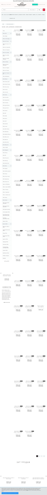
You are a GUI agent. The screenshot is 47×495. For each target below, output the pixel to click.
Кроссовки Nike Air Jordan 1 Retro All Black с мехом (41, 231)
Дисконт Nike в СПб (6, 227)
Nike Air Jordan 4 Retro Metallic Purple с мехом (29, 81)
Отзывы (11, 18)
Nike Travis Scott (6, 176)
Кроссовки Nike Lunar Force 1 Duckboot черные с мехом (29, 31)
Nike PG (4, 155)
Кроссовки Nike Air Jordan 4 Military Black (41, 56)
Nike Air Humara (6, 49)
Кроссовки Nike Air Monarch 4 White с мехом (18, 382)
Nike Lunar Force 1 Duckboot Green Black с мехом (29, 306)
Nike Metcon (5, 139)
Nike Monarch (5, 144)
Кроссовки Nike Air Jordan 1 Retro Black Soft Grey (41, 357)
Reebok (4, 258)
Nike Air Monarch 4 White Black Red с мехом (18, 357)
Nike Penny (5, 152)
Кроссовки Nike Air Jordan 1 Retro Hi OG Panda (18, 56)
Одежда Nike (5, 241)
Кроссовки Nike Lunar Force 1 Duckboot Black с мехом (40, 106)
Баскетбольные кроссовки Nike (6, 215)
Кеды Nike (5, 233)
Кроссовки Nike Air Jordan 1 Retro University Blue (18, 256)
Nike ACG (5, 33)
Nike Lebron (5, 123)
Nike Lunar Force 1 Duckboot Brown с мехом (29, 256)
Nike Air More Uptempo (5, 65)
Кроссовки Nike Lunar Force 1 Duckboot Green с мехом (40, 256)
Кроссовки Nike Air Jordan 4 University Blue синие (18, 206)
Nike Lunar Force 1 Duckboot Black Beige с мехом (18, 306)
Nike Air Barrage (6, 38)
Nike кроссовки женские (6, 203)
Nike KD (4, 113)
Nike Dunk (5, 94)
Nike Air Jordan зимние (6, 59)
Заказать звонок (35, 4)
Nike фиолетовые (6, 209)
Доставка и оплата (22, 14)
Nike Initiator (5, 102)
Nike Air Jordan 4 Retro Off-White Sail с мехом (29, 181)
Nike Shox (5, 165)
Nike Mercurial (6, 136)
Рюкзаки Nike (5, 244)
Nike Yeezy (5, 197)
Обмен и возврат (29, 14)
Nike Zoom (5, 200)
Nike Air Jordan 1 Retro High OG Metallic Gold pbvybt (41, 306)
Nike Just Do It (6, 107)
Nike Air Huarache (6, 47)
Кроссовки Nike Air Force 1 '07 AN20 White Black (29, 131)
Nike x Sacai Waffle (7, 186)
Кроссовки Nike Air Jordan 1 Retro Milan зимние (18, 432)
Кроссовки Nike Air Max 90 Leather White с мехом (29, 331)
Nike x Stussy (5, 189)
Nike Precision (6, 157)
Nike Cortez (5, 89)
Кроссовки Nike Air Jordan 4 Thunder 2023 (41, 206)
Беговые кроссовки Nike (6, 218)
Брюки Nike (5, 221)
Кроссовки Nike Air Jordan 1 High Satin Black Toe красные (29, 56)
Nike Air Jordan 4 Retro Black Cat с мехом (40, 81)
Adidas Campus (6, 255)
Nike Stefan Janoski (7, 171)
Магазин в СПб (15, 18)
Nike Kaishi (5, 110)
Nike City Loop (6, 86)
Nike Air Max (5, 61)
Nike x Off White (6, 184)
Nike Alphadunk (6, 76)
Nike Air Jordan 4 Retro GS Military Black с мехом (40, 382)
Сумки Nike (5, 250)
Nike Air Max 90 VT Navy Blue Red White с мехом (40, 156)
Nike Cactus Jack (6, 81)
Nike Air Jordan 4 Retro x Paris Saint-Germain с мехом (18, 281)
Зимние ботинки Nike (6, 230)
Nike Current (5, 92)
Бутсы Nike (5, 223)
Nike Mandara (5, 131)
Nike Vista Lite (6, 181)
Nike (4, 30)
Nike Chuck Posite (6, 84)
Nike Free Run (5, 97)
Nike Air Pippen (6, 67)
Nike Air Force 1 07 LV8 (7, 44)
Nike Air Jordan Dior (6, 55)
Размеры (34, 14)
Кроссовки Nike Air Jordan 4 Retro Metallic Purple (29, 206)
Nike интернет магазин (14, 14)
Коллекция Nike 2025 (6, 236)
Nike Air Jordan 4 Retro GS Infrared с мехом (29, 382)
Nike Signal (5, 168)
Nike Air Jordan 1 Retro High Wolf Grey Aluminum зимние (18, 331)
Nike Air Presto (6, 70)
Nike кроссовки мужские (6, 206)
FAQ (37, 14)
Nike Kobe (5, 115)
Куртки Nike (5, 239)
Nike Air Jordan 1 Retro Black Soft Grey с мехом (29, 407)
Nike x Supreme (6, 192)
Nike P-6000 (5, 147)
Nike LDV (5, 121)
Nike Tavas (5, 173)
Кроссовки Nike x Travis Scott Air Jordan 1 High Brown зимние (29, 106)
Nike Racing (5, 160)
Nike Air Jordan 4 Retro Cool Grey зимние (18, 106)
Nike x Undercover (6, 194)
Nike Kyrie (5, 118)
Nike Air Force (6, 41)
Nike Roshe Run (6, 163)
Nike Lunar (5, 126)
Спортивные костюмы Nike (6, 247)
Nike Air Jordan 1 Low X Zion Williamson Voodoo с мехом (29, 432)
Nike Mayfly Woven (7, 134)
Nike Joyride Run (6, 105)
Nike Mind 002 (6, 142)
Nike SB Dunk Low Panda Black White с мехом (18, 181)
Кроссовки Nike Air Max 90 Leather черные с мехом (18, 81)
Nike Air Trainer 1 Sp (6, 73)
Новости (40, 14)
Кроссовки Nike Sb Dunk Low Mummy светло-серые (40, 31)
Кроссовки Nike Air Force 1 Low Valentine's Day (41, 131)
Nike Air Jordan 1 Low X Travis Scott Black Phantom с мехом (41, 407)
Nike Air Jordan (6, 52)
